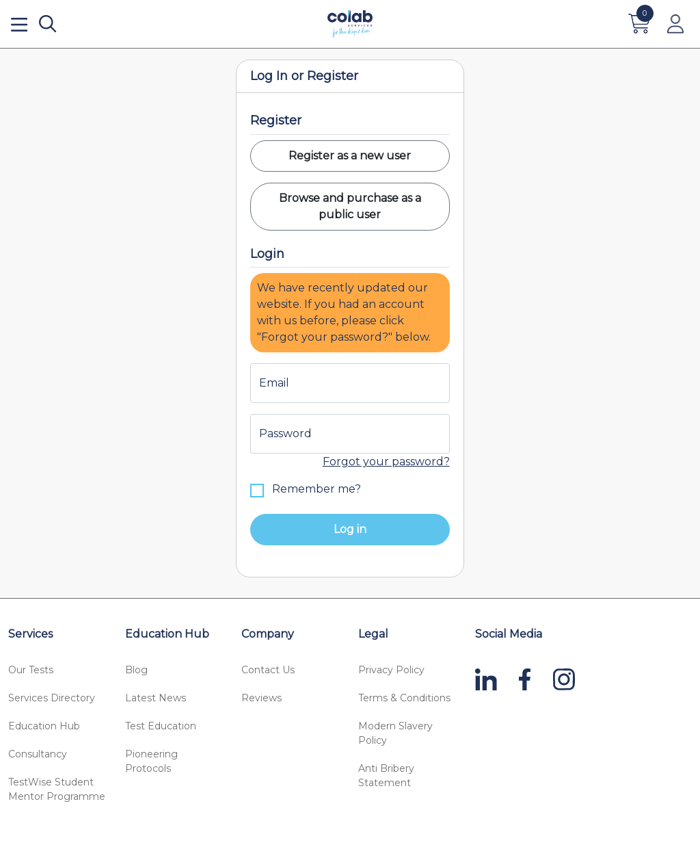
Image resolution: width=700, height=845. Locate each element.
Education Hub (44, 726)
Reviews (261, 698)
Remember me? (305, 489)
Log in (350, 529)
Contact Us (268, 670)
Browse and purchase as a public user (350, 206)
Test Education (160, 726)
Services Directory (51, 698)
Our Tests (30, 670)
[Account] (675, 24)
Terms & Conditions (404, 698)
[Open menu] (19, 24)
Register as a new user (349, 155)
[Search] (47, 24)
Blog (136, 670)
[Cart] (639, 24)
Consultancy (37, 754)
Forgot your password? (386, 461)
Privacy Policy (391, 670)
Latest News (155, 698)
